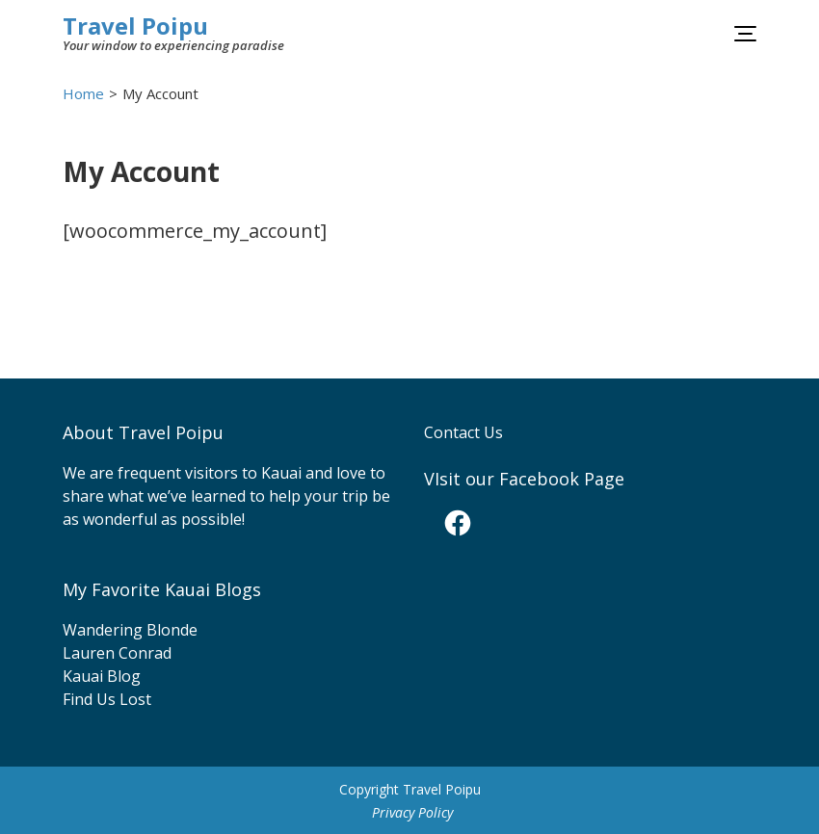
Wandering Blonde (130, 629)
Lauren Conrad (117, 653)
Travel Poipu (135, 25)
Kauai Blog (102, 676)
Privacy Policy (412, 812)
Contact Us (463, 432)
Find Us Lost (107, 699)
